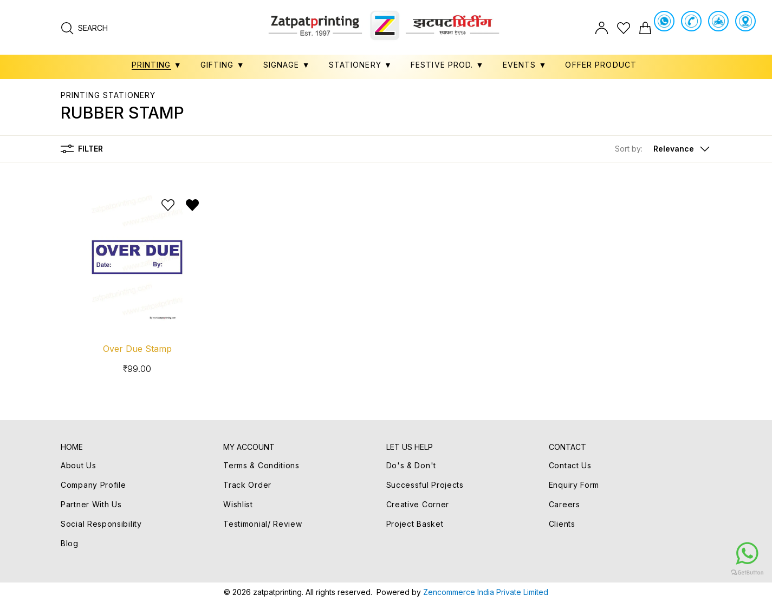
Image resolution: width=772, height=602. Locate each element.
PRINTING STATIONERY (108, 95)
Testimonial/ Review (262, 523)
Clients (562, 523)
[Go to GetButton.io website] (682, 572)
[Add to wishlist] (168, 205)
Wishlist (238, 504)
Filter (82, 148)
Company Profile (93, 484)
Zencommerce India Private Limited (485, 592)
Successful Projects (425, 484)
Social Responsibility (101, 523)
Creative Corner (418, 504)
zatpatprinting (277, 592)
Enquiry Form (574, 484)
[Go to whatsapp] (682, 553)
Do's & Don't (411, 465)
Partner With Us (91, 504)
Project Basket (415, 523)
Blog (70, 543)
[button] (663, 149)
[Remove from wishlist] (192, 205)
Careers (564, 504)
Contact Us (570, 465)
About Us (78, 465)
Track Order (247, 484)
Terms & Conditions (261, 465)
